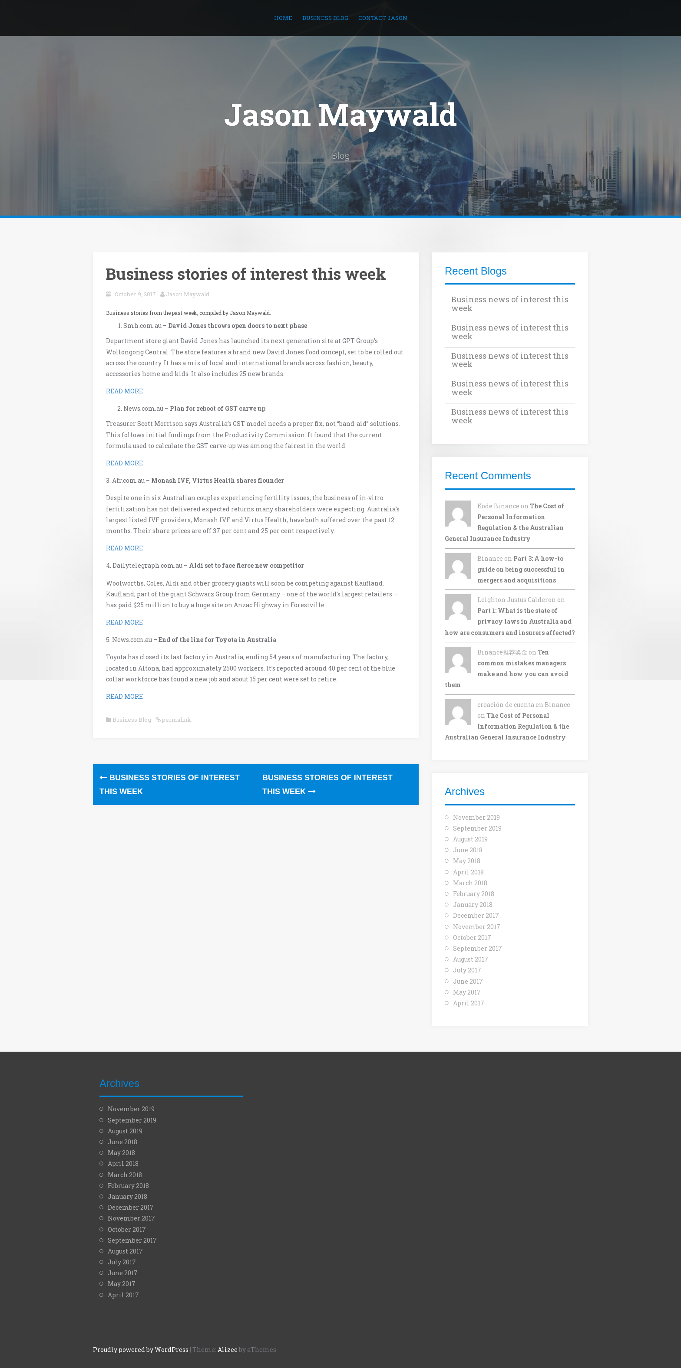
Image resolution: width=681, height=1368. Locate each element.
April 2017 (468, 1003)
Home (283, 18)
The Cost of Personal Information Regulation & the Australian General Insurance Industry (507, 726)
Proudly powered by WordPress (140, 1349)
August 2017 (470, 959)
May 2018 (466, 861)
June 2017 (468, 981)
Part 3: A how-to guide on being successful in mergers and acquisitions (521, 569)
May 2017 (467, 992)
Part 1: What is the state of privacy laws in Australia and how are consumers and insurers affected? (510, 621)
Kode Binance (498, 506)
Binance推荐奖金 (502, 652)
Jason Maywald (340, 114)
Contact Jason (382, 18)
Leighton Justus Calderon (516, 600)
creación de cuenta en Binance (523, 704)
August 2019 (470, 839)
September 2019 (477, 828)
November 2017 (476, 927)
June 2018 (468, 850)
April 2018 (468, 872)
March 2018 (470, 883)
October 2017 (472, 937)
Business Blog (325, 18)
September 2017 (477, 948)
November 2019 (476, 817)
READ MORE (124, 391)
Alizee (228, 1349)
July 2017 (467, 970)
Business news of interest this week (510, 303)
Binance (490, 558)
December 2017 (476, 915)
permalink (176, 719)
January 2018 (473, 904)
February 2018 (473, 894)
